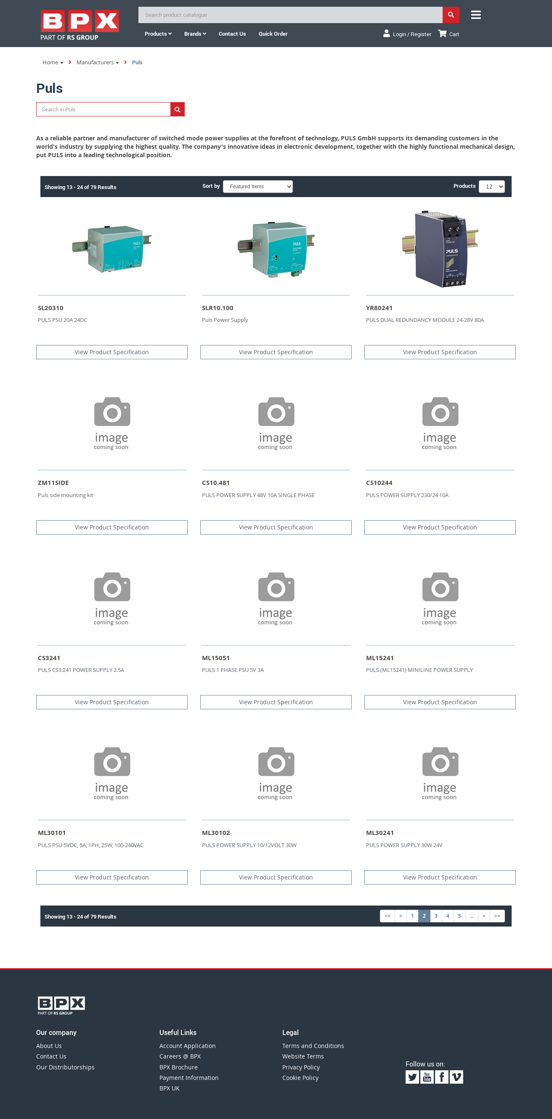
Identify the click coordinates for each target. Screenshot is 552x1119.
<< (387, 915)
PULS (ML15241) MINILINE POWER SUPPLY (419, 670)
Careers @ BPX (180, 1056)
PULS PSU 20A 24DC (62, 320)
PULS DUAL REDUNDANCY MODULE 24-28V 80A (425, 320)
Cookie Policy (300, 1078)
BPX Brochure (178, 1067)
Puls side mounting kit (65, 495)
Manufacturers (98, 62)
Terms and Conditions (313, 1046)
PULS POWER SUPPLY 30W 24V (404, 845)
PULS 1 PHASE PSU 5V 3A (233, 670)
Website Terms (303, 1056)
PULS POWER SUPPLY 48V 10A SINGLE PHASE (258, 495)
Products (158, 33)
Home (53, 62)
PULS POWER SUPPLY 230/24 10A (407, 495)
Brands (195, 33)
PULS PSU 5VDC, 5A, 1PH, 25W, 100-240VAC (90, 845)
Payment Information (189, 1078)
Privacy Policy (301, 1067)
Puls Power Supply (225, 320)
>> (497, 915)
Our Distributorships (65, 1067)
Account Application (187, 1046)
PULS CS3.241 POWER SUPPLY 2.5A (81, 670)
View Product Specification (112, 352)
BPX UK (169, 1088)
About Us (49, 1046)
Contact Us (51, 1056)
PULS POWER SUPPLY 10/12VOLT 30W (249, 845)
